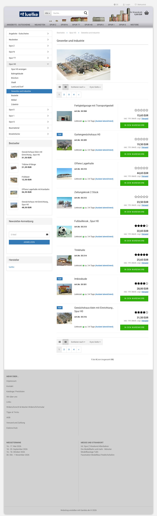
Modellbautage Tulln (89, 453)
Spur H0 (88, 25)
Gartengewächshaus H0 (87, 136)
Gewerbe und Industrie (21, 93)
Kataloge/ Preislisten (15, 393)
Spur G (122, 25)
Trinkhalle (79, 251)
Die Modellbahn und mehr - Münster (96, 451)
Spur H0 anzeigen (18, 71)
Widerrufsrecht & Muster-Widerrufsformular (25, 409)
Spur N (64, 25)
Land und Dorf (17, 88)
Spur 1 (111, 25)
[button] (116, 4)
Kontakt (9, 388)
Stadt (13, 84)
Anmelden (29, 244)
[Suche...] (47, 13)
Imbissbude (80, 280)
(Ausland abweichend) (104, 123)
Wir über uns (11, 398)
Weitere (134, 25)
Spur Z (53, 25)
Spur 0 (100, 25)
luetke (11, 269)
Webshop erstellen (69, 512)
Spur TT (76, 25)
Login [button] (126, 5)
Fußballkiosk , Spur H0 (86, 222)
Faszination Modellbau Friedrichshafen (97, 456)
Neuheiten (40, 25)
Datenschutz (11, 429)
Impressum (11, 383)
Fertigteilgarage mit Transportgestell (93, 107)
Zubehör (14, 106)
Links (8, 403)
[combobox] (78, 89)
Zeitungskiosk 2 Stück (86, 194)
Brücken (14, 80)
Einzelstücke (14, 136)
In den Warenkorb (134, 127)
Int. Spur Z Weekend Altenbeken (95, 448)
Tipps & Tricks (12, 414)
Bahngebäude (17, 75)
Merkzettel (140, 5)
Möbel (14, 101)
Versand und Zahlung (15, 424)
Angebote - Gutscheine (18, 25)
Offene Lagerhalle (84, 165)
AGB (8, 419)
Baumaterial (14, 129)
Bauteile (14, 97)
